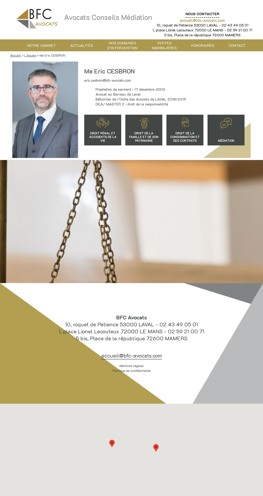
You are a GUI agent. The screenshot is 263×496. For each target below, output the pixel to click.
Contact (237, 45)
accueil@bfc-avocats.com (202, 20)
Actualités (81, 45)
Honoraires (202, 45)
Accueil (15, 55)
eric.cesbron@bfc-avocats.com (107, 80)
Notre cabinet (41, 45)
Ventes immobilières (164, 45)
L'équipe (30, 55)
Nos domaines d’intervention (122, 45)
